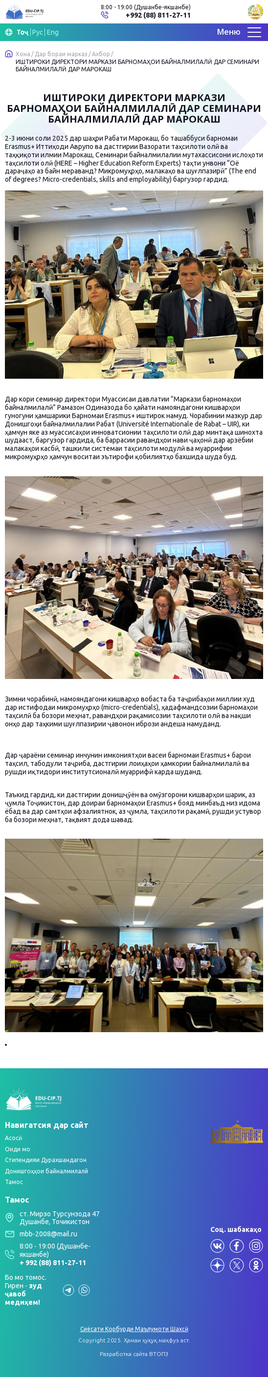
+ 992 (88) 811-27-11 (53, 1263)
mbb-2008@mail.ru (48, 1234)
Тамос (14, 1182)
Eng (53, 32)
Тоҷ (22, 32)
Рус (37, 32)
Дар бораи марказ (61, 54)
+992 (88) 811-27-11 (158, 15)
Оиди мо (17, 1149)
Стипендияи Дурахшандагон (46, 1160)
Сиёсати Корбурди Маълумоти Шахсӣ (134, 1329)
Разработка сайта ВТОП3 (134, 1354)
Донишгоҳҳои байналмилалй (46, 1171)
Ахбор (101, 54)
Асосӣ (13, 1138)
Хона (23, 54)
